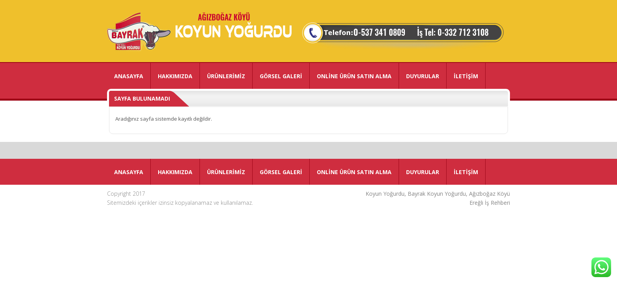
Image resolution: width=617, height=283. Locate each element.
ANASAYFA (128, 76)
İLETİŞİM (466, 76)
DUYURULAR (422, 76)
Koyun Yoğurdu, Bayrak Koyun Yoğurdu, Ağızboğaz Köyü (438, 193)
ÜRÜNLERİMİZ (226, 76)
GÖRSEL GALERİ (281, 76)
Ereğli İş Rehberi (489, 202)
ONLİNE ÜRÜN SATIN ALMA (354, 76)
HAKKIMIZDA (175, 76)
